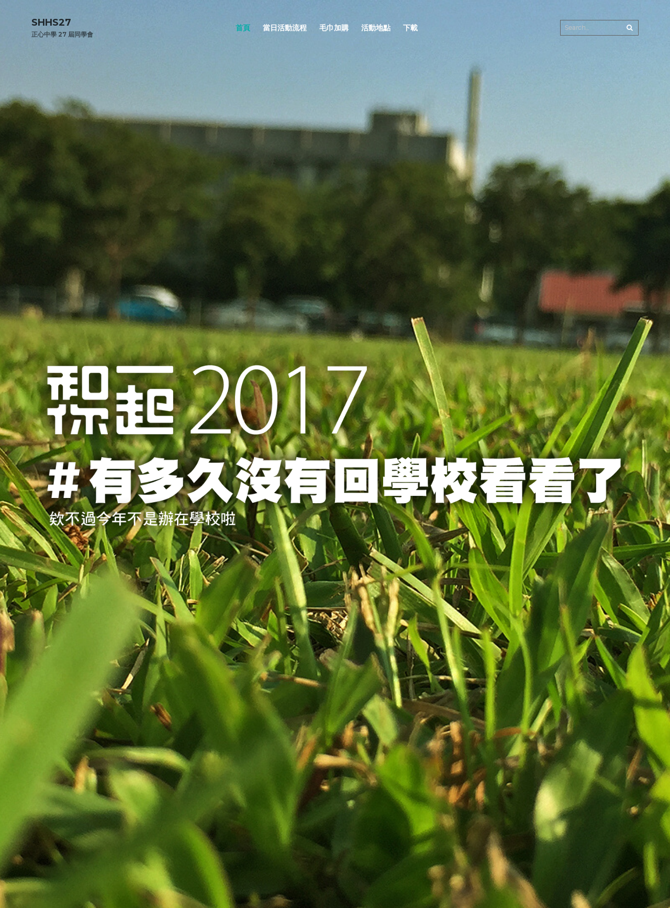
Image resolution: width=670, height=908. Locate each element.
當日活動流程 (285, 27)
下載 (410, 27)
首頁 (243, 27)
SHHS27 (51, 22)
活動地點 (375, 27)
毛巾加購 (334, 27)
